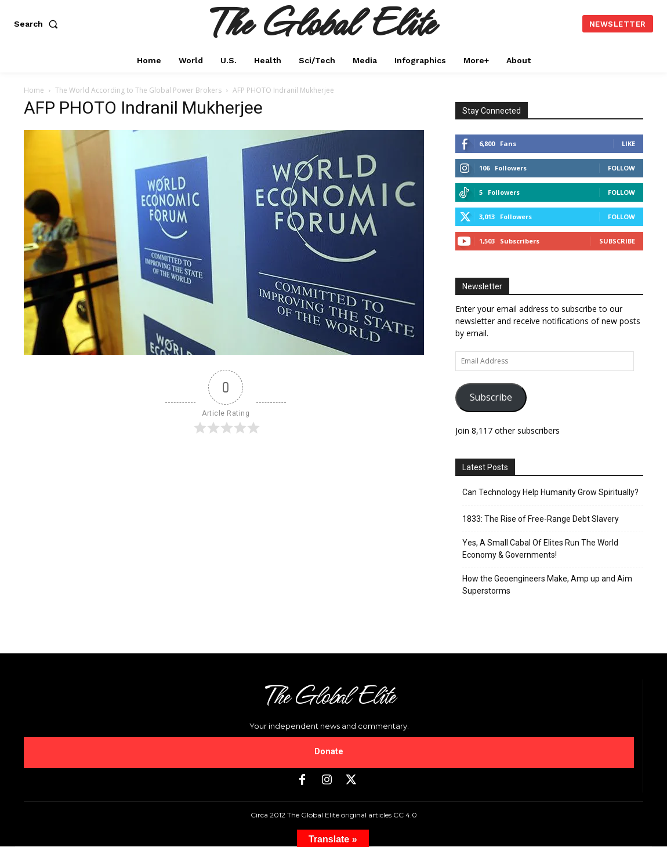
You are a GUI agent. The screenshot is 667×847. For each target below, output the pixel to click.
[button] (38, 24)
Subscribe (617, 241)
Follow (621, 167)
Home (34, 90)
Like (628, 143)
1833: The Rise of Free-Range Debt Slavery (540, 519)
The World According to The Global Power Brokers (138, 90)
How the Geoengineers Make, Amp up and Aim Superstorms (547, 584)
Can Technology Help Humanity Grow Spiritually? (550, 492)
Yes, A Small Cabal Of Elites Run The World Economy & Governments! (540, 548)
